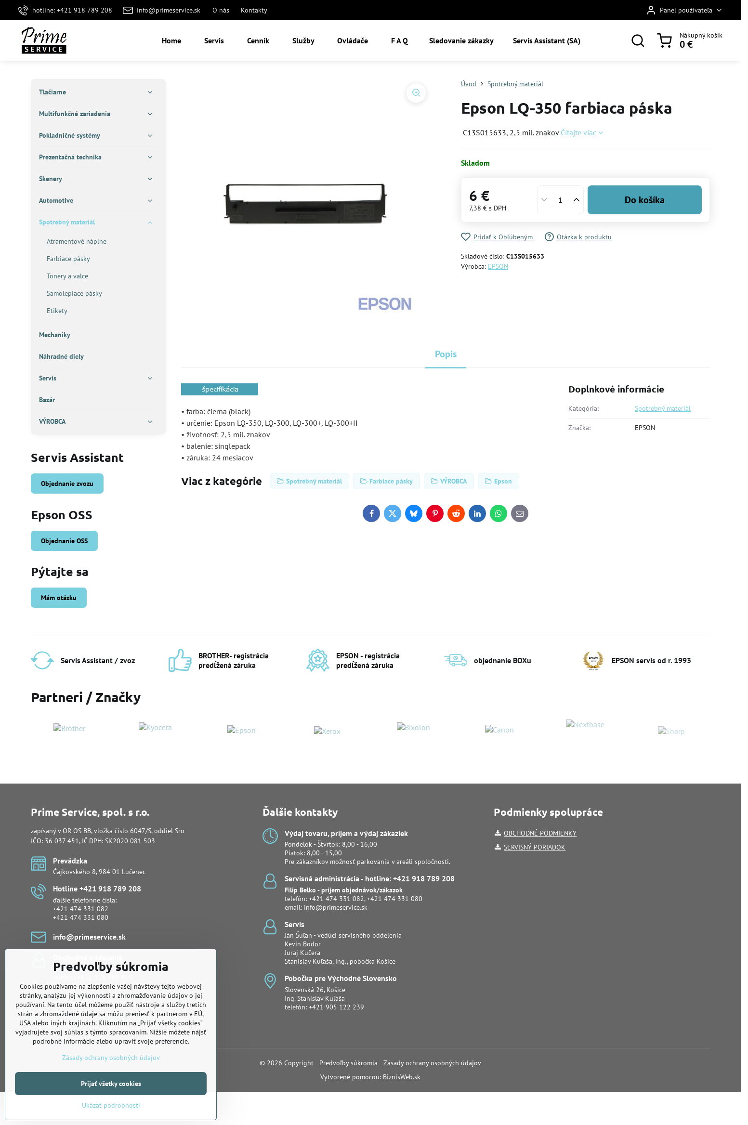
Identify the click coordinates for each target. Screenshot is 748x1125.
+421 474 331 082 (80, 908)
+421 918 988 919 (104, 977)
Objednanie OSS (64, 540)
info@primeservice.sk (335, 907)
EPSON (498, 266)
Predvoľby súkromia (348, 1063)
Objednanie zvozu (67, 483)
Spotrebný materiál (663, 408)
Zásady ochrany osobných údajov (432, 1063)
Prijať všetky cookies (111, 1113)
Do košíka (645, 200)
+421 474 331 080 (80, 917)
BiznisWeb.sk (401, 1077)
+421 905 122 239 (336, 1007)
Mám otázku (59, 597)
